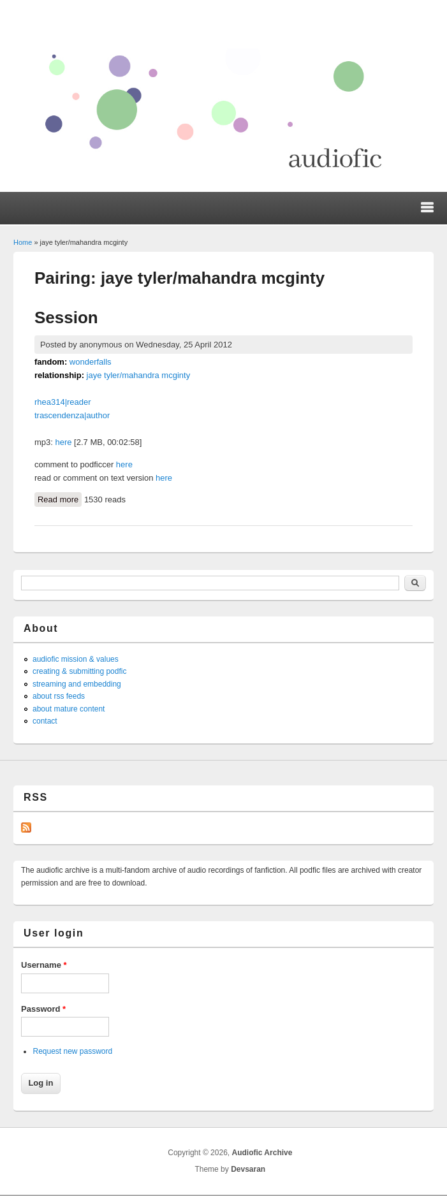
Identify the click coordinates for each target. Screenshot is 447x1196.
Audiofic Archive (261, 1152)
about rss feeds (59, 696)
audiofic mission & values (76, 659)
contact (45, 721)
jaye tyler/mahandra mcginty (139, 375)
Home (22, 242)
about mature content (69, 708)
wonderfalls (91, 362)
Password (43, 1009)
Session (66, 317)
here (63, 442)
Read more (60, 498)
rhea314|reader (62, 402)
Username (44, 965)
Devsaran (248, 1169)
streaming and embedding (77, 684)
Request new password (72, 1051)
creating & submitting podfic (79, 671)
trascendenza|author (72, 415)
